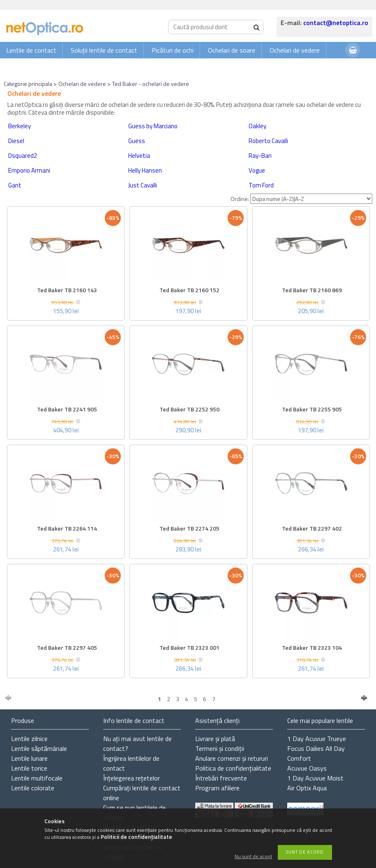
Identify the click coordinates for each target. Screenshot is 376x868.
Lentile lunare (29, 758)
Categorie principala (28, 83)
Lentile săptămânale (39, 748)
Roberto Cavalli (268, 140)
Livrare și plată (215, 738)
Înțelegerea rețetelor (131, 778)
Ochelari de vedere (295, 50)
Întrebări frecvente (221, 778)
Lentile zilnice (29, 738)
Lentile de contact (31, 50)
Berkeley (19, 126)
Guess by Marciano (153, 126)
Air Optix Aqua (307, 788)
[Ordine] (311, 199)
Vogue (257, 170)
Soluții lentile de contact (104, 50)
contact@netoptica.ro (335, 23)
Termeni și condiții (219, 748)
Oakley (257, 126)
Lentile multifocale (36, 778)
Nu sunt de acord (253, 857)
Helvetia (139, 155)
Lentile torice (29, 768)
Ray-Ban (260, 155)
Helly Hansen (145, 170)
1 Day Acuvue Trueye (316, 738)
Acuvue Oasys (307, 768)
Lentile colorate (32, 788)
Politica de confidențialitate (233, 768)
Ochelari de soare (231, 50)
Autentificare (318, 66)
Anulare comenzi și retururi (231, 758)
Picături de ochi (173, 50)
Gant (14, 185)
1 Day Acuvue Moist (315, 778)
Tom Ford (261, 185)
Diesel (16, 140)
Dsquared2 (22, 155)
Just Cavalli (142, 185)
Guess (136, 140)
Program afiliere (217, 788)
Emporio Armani (29, 170)
